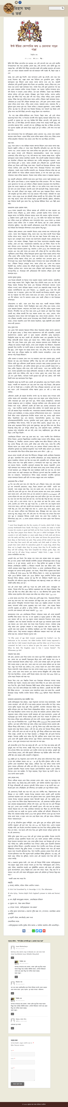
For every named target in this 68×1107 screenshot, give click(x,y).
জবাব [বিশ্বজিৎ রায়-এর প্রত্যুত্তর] (16, 977)
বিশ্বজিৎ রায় (34, 55)
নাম (12, 1050)
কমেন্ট (12, 1068)
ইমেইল (13, 1058)
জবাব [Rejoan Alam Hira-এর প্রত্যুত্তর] (12, 1028)
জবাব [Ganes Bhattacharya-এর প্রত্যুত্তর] (12, 957)
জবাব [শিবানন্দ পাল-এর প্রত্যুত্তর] (12, 993)
